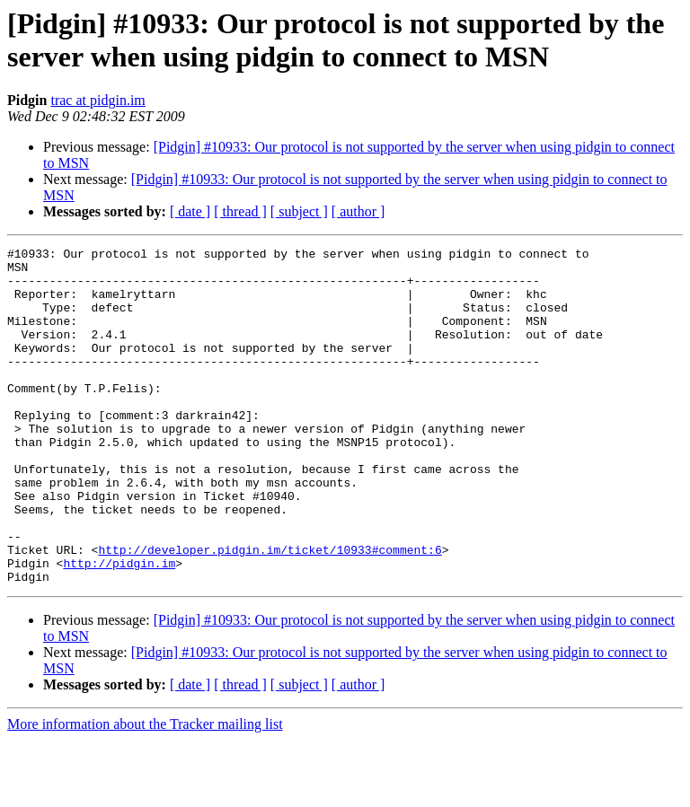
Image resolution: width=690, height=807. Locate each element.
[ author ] (358, 211)
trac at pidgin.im (97, 100)
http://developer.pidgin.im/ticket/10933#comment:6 (269, 611)
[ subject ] (299, 211)
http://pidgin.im (119, 627)
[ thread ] (240, 211)
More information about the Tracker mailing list (145, 791)
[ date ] (190, 211)
